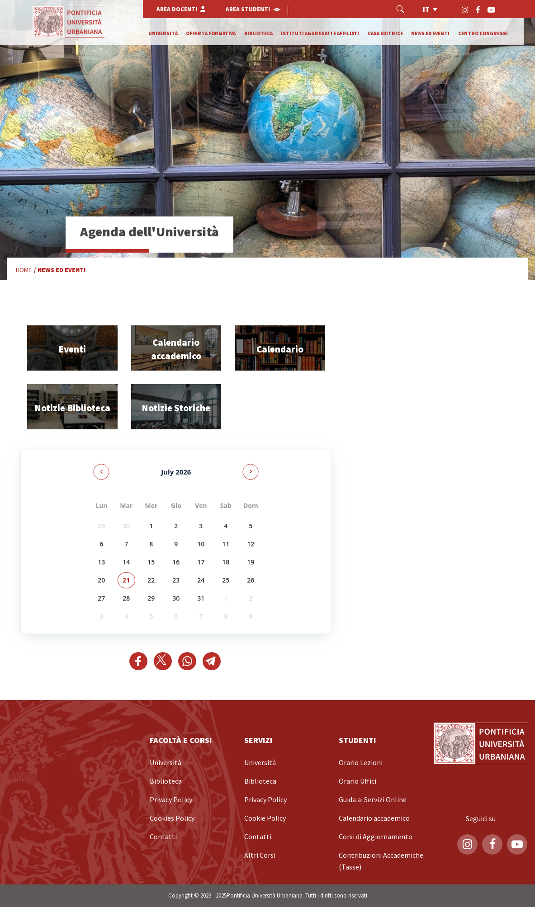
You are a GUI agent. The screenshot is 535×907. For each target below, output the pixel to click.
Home (24, 270)
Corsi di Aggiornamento (375, 836)
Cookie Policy (265, 818)
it (426, 9)
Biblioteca (258, 33)
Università (163, 33)
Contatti (163, 836)
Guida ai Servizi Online (373, 799)
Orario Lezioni (361, 762)
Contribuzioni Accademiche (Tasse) (381, 861)
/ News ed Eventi (59, 270)
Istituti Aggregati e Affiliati (320, 33)
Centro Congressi (483, 33)
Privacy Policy (171, 799)
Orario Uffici (357, 781)
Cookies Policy (172, 818)
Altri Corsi (259, 855)
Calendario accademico (374, 818)
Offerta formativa (211, 33)
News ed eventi (430, 33)
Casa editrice (385, 33)
